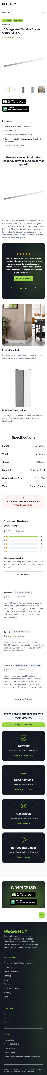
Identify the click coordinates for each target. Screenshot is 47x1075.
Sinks (6, 997)
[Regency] (9, 4)
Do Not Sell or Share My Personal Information (22, 1057)
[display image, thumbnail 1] (5, 89)
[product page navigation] (23, 12)
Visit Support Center (23, 725)
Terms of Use (9, 1040)
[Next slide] (36, 288)
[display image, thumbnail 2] (14, 89)
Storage (7, 984)
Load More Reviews (23, 699)
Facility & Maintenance (13, 972)
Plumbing (7, 993)
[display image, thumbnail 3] (23, 89)
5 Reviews (18, 38)
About (6, 1014)
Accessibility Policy (11, 1044)
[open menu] (43, 4)
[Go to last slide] (11, 288)
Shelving (7, 976)
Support (7, 1018)
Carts (6, 980)
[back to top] (42, 915)
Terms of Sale (9, 1053)
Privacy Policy (9, 1048)
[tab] (21, 288)
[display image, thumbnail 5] (41, 89)
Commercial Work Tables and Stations (19, 963)
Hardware (8, 967)
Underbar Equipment (12, 988)
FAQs (6, 1023)
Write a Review (23, 574)
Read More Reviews (23, 279)
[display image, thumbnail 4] (32, 89)
